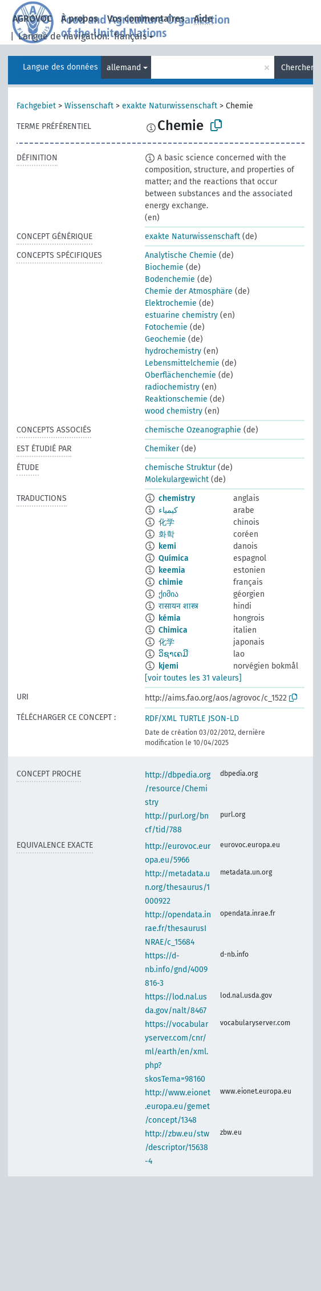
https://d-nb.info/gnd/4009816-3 (176, 969)
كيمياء (168, 510)
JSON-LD (223, 718)
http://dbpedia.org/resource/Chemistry (177, 788)
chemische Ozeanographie (193, 430)
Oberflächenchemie (180, 375)
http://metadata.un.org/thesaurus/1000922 (177, 887)
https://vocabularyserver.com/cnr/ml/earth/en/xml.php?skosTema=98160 (176, 1051)
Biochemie (164, 267)
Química (174, 558)
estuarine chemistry (181, 315)
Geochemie (165, 339)
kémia (170, 618)
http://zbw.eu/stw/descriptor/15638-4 (177, 1147)
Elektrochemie (171, 303)
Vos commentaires (146, 18)
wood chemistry (173, 411)
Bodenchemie (170, 279)
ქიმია (168, 594)
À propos (79, 18)
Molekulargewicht (177, 479)
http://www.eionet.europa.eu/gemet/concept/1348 (177, 1106)
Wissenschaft (88, 106)
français (130, 36)
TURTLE (192, 718)
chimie (171, 582)
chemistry (177, 498)
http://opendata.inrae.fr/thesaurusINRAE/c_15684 (178, 928)
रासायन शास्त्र (178, 606)
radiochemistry (172, 387)
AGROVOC (32, 18)
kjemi (168, 666)
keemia (172, 570)
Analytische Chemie (181, 255)
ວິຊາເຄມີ (173, 654)
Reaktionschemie (176, 399)
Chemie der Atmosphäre (189, 291)
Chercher (297, 67)
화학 (166, 534)
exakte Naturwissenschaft (169, 106)
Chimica (173, 630)
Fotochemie (166, 327)
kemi (167, 546)
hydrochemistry (173, 351)
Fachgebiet (36, 106)
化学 (166, 522)
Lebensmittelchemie (182, 363)
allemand (124, 67)
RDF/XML (161, 718)
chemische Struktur (180, 467)
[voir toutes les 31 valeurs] (193, 678)
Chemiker (162, 449)
